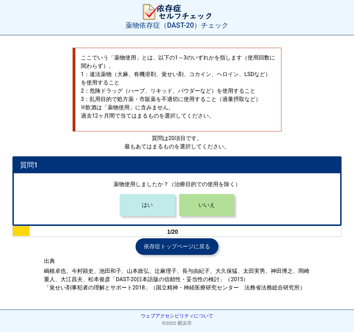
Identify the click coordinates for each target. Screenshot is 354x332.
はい (147, 205)
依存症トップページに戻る (177, 246)
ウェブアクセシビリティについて (177, 316)
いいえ (206, 205)
